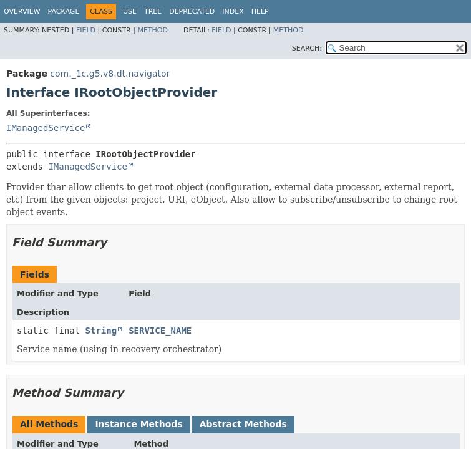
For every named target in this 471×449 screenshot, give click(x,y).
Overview (22, 11)
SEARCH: (307, 48)
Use (130, 11)
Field (85, 30)
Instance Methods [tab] (138, 424)
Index (232, 11)
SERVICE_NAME (160, 331)
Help (260, 11)
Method (152, 30)
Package (64, 11)
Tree (153, 11)
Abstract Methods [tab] (243, 424)
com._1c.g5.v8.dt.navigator (110, 74)
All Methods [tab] (49, 424)
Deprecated (192, 11)
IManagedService (45, 128)
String (101, 331)
